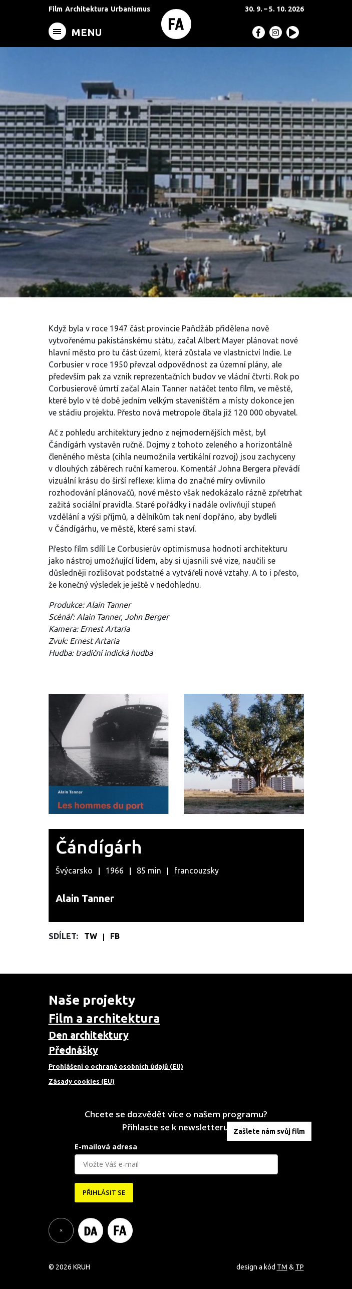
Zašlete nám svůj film (269, 1131)
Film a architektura (104, 1018)
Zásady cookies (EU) (82, 1081)
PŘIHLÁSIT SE (104, 1192)
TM (282, 1267)
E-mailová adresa (106, 1146)
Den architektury (89, 1035)
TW (91, 936)
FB (115, 936)
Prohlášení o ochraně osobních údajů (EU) (116, 1066)
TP (299, 1267)
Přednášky (73, 1050)
